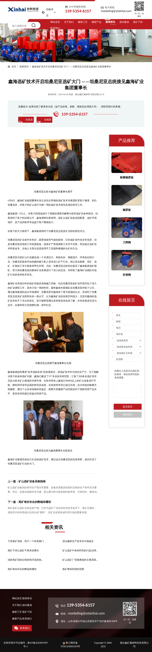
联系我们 (55, 28)
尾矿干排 (138, 22)
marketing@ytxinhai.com (116, 11)
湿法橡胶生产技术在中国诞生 (78, 541)
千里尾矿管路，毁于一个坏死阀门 (26, 541)
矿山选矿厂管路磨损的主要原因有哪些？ (80, 559)
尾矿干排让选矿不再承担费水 (23, 550)
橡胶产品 (96, 22)
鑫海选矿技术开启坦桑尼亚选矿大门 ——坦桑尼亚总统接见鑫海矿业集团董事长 (71, 66)
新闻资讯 (110, 22)
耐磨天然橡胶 (56, 389)
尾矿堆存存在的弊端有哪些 (22, 569)
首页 (14, 66)
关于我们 (69, 22)
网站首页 (55, 22)
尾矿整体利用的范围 (73, 569)
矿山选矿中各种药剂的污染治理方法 (80, 550)
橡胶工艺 (83, 22)
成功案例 (124, 22)
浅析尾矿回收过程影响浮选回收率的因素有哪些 (26, 559)
